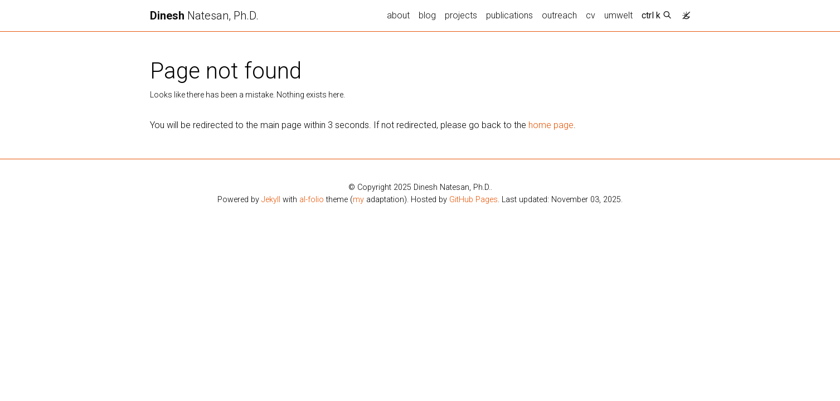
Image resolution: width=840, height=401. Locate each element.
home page (551, 125)
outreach (559, 15)
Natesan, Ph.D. (204, 15)
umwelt (618, 15)
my (358, 199)
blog (427, 15)
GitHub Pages (473, 199)
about (398, 15)
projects (461, 15)
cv (590, 15)
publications (509, 15)
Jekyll (270, 199)
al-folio (311, 199)
